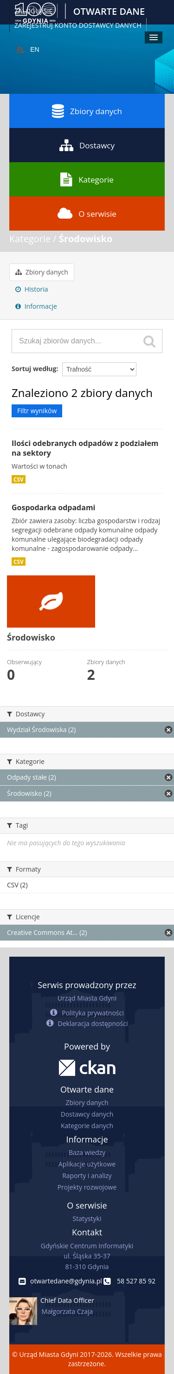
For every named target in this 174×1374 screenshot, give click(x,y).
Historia (31, 289)
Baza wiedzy (87, 1152)
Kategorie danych (87, 1125)
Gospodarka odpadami (53, 507)
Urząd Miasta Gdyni (87, 998)
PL (21, 49)
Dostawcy (87, 145)
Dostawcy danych (87, 1114)
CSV (18, 479)
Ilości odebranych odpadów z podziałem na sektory (85, 448)
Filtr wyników (37, 410)
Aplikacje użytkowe (87, 1164)
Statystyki (86, 1218)
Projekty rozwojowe (87, 1187)
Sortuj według (34, 368)
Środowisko (85, 238)
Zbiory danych (87, 111)
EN (34, 49)
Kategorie (87, 179)
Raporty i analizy (87, 1175)
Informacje (36, 306)
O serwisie (87, 213)
